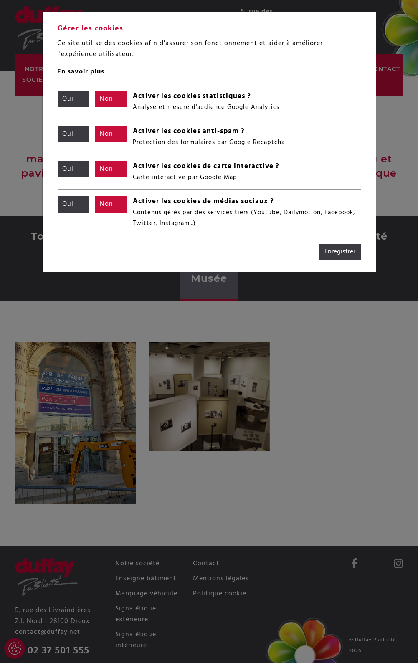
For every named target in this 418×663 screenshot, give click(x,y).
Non (106, 99)
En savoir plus (80, 71)
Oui (67, 99)
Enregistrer (339, 251)
